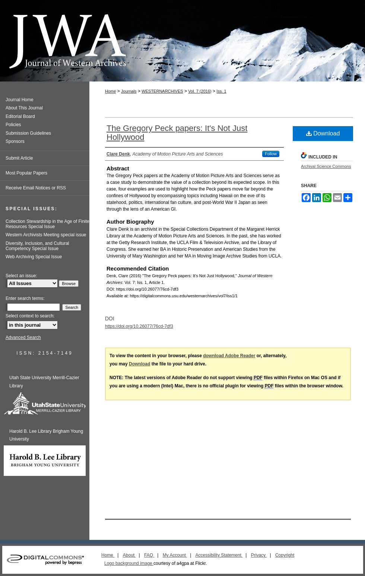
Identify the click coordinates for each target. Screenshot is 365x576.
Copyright (284, 555)
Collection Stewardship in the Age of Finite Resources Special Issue (47, 224)
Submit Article (19, 158)
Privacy (259, 555)
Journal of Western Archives (182, 40)
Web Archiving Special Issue (34, 256)
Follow (271, 153)
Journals (129, 91)
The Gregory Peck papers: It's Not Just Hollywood (177, 133)
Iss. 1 (221, 91)
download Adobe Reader (229, 355)
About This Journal (24, 108)
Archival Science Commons (326, 166)
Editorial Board (20, 116)
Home (110, 91)
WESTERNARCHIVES (162, 91)
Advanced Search (23, 337)
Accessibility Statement (219, 555)
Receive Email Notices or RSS (36, 188)
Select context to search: (30, 316)
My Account (175, 555)
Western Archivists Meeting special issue (46, 234)
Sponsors (15, 141)
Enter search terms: (25, 298)
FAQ (149, 555)
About (129, 555)
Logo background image (128, 563)
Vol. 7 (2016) (199, 91)
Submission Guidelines (28, 133)
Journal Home (20, 99)
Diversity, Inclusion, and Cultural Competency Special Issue (37, 246)
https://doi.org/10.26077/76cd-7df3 (139, 326)
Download (323, 133)
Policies (13, 124)
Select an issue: (21, 275)
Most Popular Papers (26, 173)
